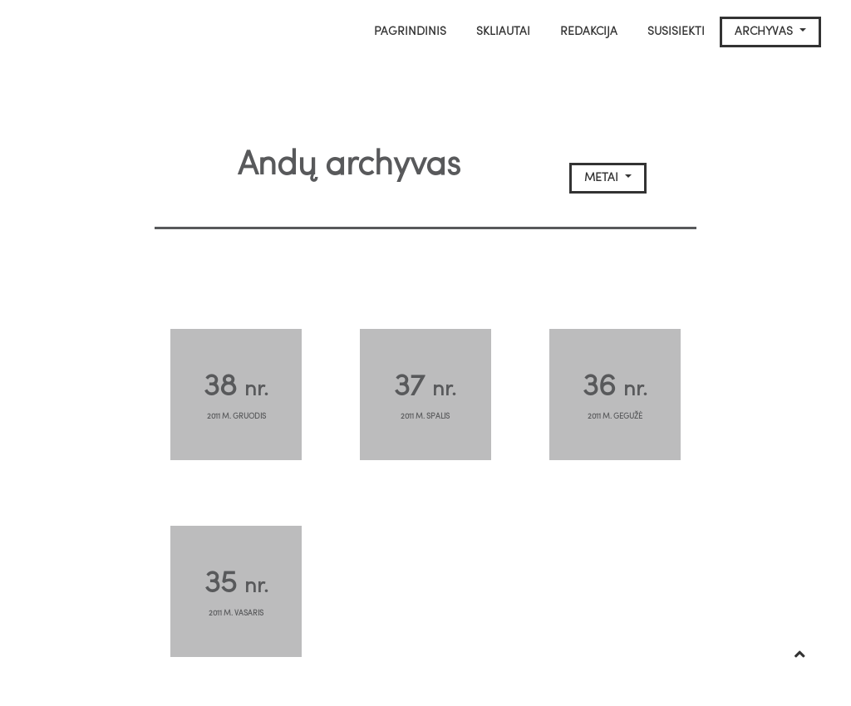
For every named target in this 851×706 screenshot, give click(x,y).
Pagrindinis (410, 32)
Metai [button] (603, 178)
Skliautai (503, 32)
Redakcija (588, 32)
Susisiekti (676, 32)
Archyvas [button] (765, 32)
